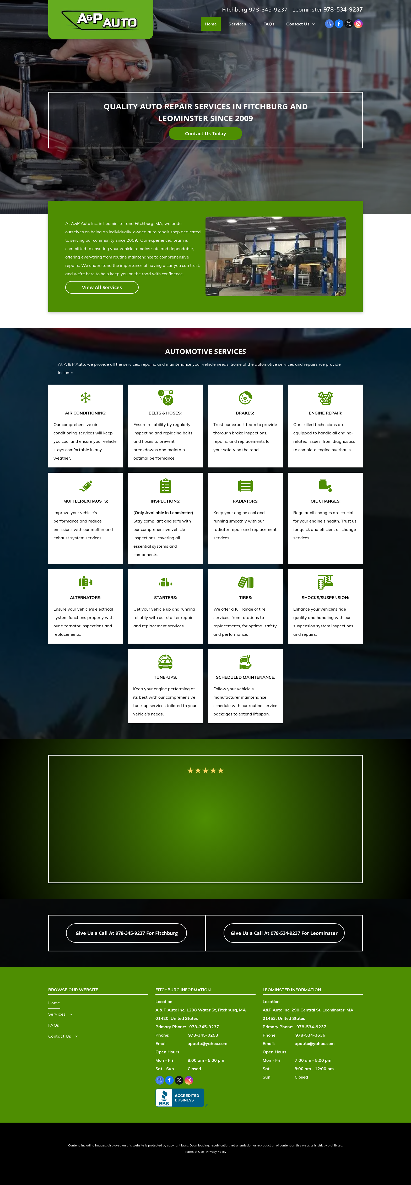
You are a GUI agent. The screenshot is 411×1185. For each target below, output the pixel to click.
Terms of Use (194, 1152)
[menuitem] (209, 24)
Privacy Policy (216, 1152)
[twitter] (348, 24)
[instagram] (358, 24)
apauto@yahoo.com (207, 1043)
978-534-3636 (310, 1035)
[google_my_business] (329, 24)
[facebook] (339, 24)
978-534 (335, 9)
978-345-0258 (203, 1035)
